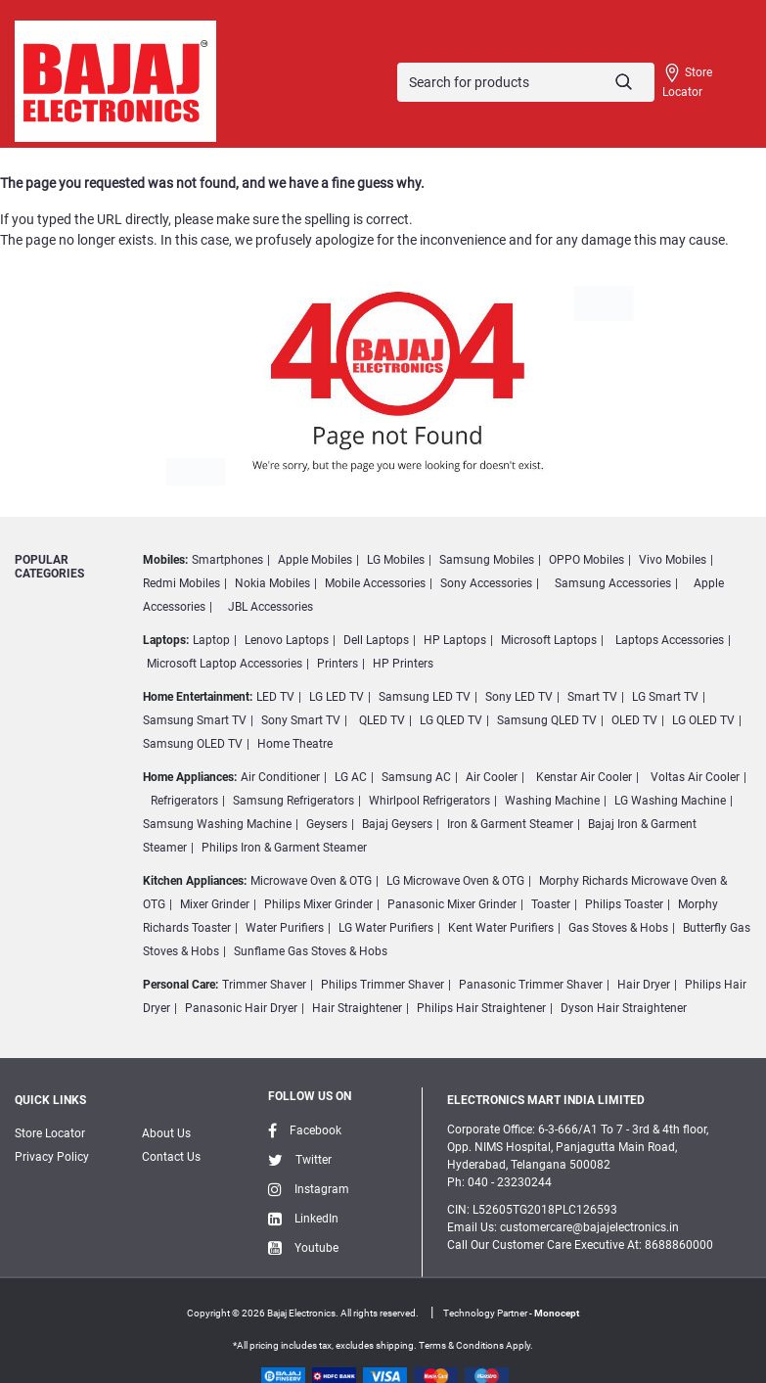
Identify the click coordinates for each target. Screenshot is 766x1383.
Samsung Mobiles (486, 560)
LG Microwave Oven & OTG (455, 881)
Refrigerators (184, 800)
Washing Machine (552, 800)
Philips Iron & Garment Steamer (284, 847)
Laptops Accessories (669, 640)
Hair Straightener (357, 1008)
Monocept (556, 1313)
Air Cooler (492, 777)
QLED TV (382, 720)
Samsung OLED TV (193, 744)
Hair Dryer (643, 984)
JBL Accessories (270, 607)
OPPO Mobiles (586, 560)
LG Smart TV (665, 697)
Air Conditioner (280, 777)
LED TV (275, 697)
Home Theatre (295, 744)
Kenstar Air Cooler (584, 777)
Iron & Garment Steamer (510, 824)
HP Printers (403, 663)
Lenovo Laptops (287, 640)
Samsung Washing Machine (217, 824)
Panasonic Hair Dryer (241, 1008)
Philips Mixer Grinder (318, 904)
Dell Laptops (376, 640)
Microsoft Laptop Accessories (224, 663)
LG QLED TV (451, 720)
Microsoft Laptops (549, 640)
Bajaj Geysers (397, 824)
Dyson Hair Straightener (624, 1008)
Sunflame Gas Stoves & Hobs (310, 951)
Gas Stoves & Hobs (618, 928)
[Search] (525, 82)
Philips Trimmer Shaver (382, 984)
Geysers (326, 824)
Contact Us (171, 1157)
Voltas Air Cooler (695, 777)
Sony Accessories (486, 583)
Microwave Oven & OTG (311, 881)
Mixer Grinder (214, 904)
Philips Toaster (624, 904)
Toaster (550, 904)
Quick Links (50, 1100)
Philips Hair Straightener (481, 1008)
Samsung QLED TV (547, 720)
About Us (166, 1133)
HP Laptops (455, 640)
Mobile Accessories (375, 583)
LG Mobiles (396, 560)
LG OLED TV (703, 720)
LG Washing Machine (670, 800)
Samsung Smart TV (195, 720)
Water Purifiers (285, 928)
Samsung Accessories (613, 583)
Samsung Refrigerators (293, 800)
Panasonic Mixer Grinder (452, 904)
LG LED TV (336, 697)
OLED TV (634, 720)
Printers (337, 663)
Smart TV (592, 697)
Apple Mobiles (315, 560)
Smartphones (227, 560)
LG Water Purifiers (385, 928)
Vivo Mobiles (672, 560)
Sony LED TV (519, 697)
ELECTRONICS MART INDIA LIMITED (546, 1100)
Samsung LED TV (425, 697)
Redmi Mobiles (181, 583)
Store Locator (687, 81)
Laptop (211, 640)
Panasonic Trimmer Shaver (531, 984)
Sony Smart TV (300, 720)
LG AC (351, 777)
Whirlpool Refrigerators (429, 800)
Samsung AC (416, 777)
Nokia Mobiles (272, 583)
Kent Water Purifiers (501, 928)
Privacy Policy (52, 1157)
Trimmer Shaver (264, 984)
